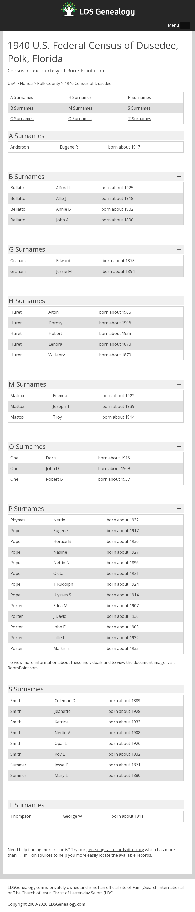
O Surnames (80, 119)
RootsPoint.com (23, 668)
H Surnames (80, 97)
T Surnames (139, 119)
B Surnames (22, 108)
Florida (26, 83)
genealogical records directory (115, 849)
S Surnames (139, 108)
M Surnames (80, 108)
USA (11, 83)
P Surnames (139, 97)
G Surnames (22, 119)
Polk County (48, 83)
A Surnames (21, 97)
